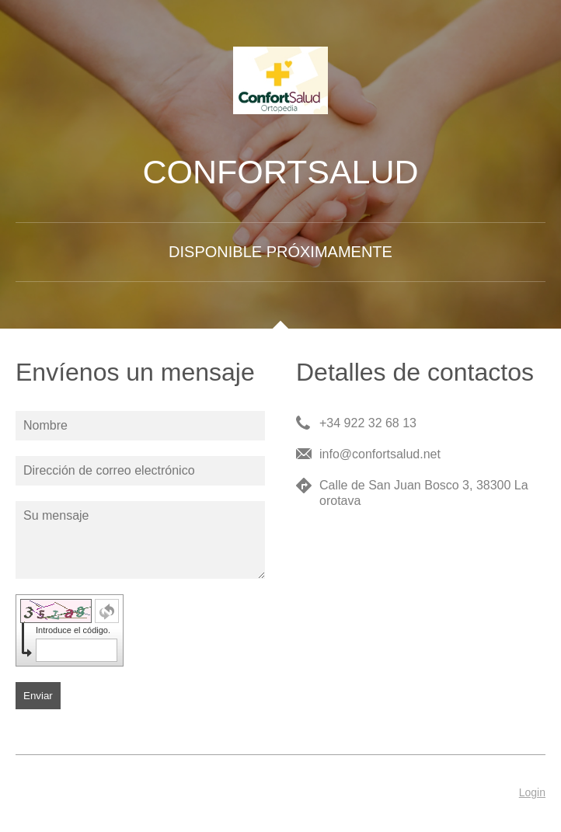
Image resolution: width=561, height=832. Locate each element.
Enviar (38, 695)
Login (532, 792)
